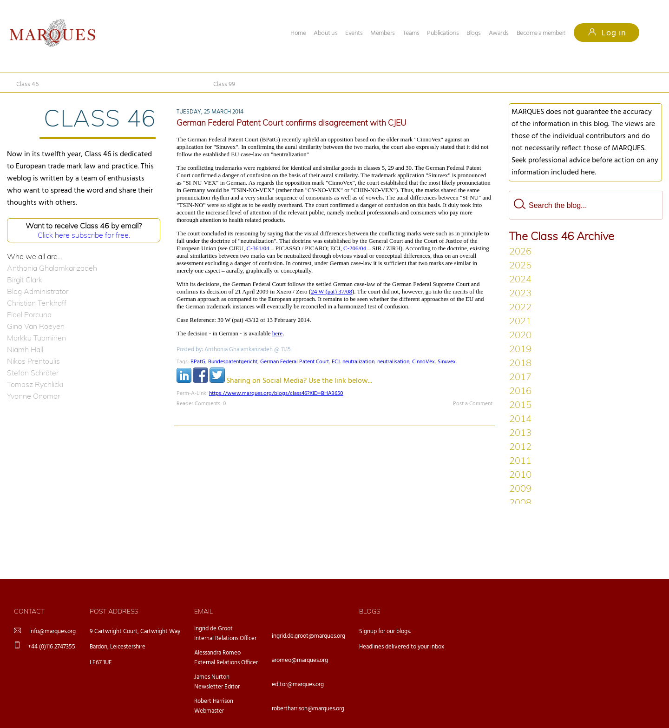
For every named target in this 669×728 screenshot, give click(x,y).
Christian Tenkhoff (36, 302)
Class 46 (27, 84)
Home (298, 33)
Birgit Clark (24, 279)
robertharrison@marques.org (308, 709)
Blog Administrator (37, 291)
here (277, 333)
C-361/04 (258, 248)
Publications (443, 33)
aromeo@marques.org (300, 660)
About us (325, 33)
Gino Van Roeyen (36, 326)
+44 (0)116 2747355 (51, 647)
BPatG (197, 362)
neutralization (358, 362)
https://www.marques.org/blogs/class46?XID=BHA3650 (276, 393)
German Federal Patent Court (294, 362)
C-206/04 (354, 248)
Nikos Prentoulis (33, 361)
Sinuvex (447, 362)
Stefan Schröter (33, 372)
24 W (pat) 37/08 (331, 291)
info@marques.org (52, 631)
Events (353, 33)
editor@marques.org (298, 684)
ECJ (336, 362)
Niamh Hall (25, 349)
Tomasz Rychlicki (35, 384)
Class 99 (224, 84)
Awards (499, 33)
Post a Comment (472, 403)
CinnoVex (423, 362)
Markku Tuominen (36, 337)
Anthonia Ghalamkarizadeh (52, 268)
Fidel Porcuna (29, 314)
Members (382, 33)
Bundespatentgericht (232, 362)
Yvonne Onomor (33, 396)
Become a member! (541, 33)
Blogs (473, 33)
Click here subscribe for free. (84, 235)
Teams (411, 33)
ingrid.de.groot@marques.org (308, 636)
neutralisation (393, 362)
